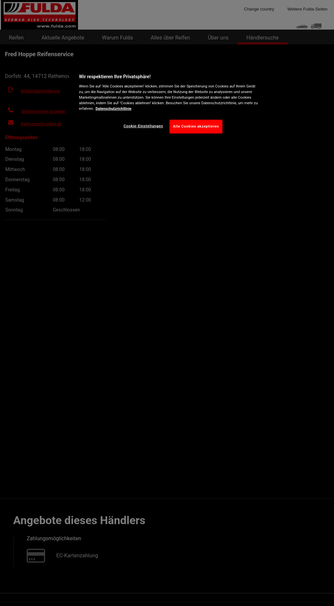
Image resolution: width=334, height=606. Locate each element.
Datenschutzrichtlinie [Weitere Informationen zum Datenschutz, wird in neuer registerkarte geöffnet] (113, 108)
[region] (169, 102)
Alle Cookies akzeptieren (196, 126)
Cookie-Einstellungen (143, 126)
